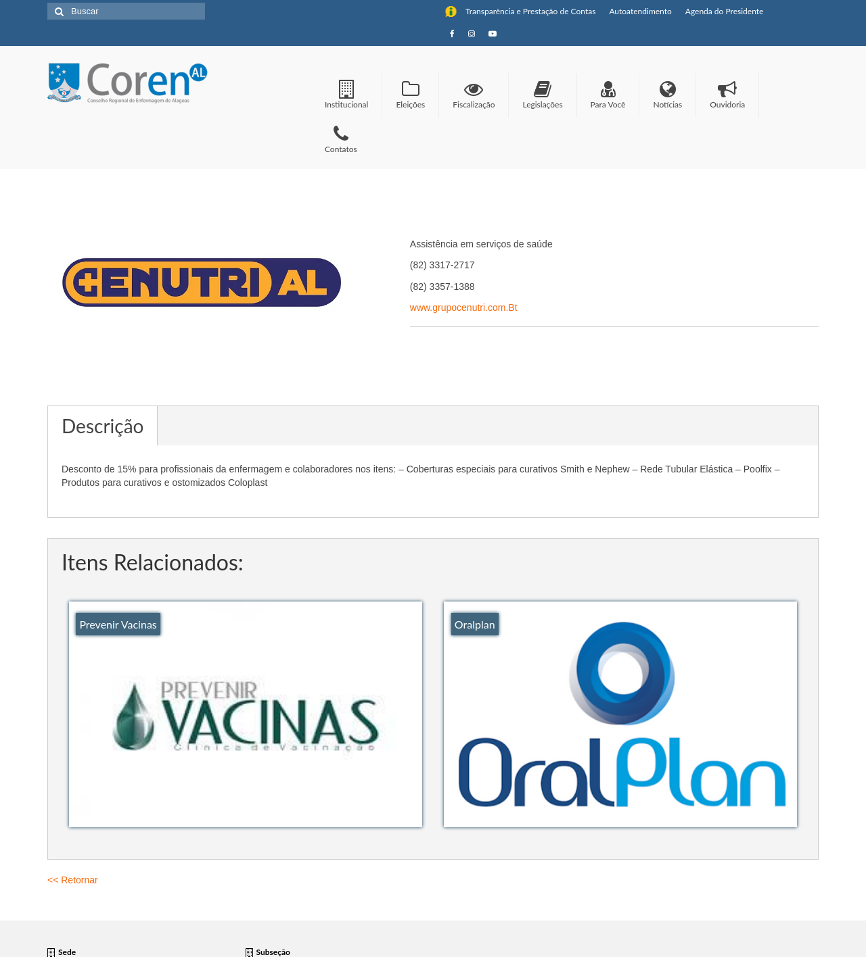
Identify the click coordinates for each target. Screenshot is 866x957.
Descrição (102, 425)
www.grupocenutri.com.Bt (464, 307)
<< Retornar (72, 880)
